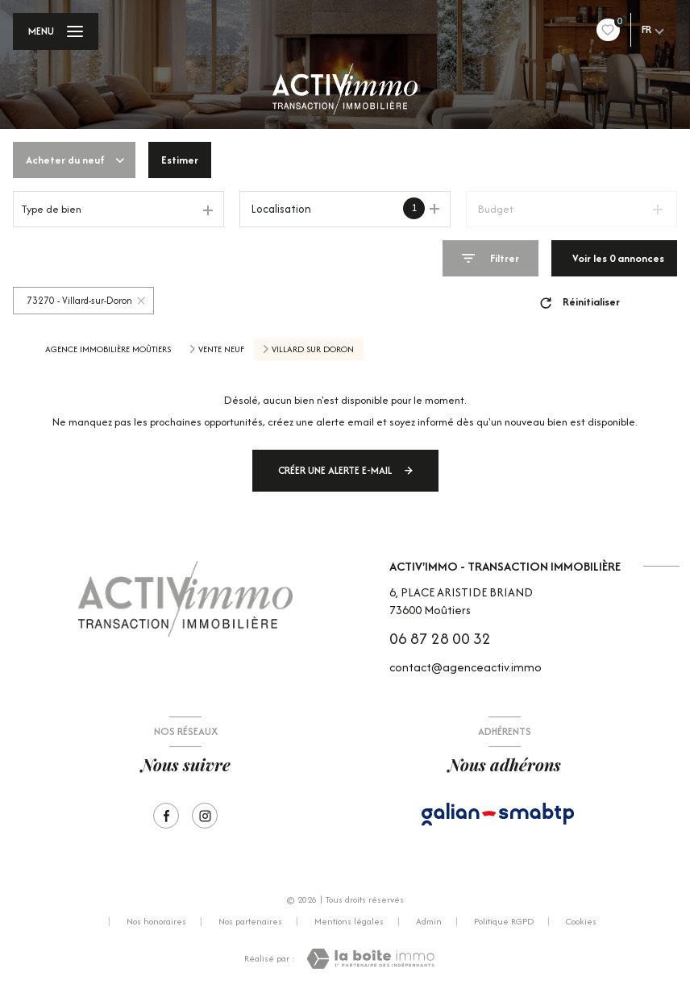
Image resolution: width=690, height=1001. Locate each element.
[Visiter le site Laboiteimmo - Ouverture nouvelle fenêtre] (370, 959)
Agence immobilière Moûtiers (108, 349)
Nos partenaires (250, 921)
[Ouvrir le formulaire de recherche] (490, 258)
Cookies (581, 922)
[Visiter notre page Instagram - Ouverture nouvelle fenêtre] (205, 816)
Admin (429, 921)
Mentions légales (349, 921)
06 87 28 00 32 (440, 638)
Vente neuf (221, 349)
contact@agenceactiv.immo (465, 666)
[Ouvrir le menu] (55, 31)
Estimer (179, 160)
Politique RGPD (504, 921)
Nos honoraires (156, 921)
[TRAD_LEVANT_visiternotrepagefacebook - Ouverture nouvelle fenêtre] (166, 816)
